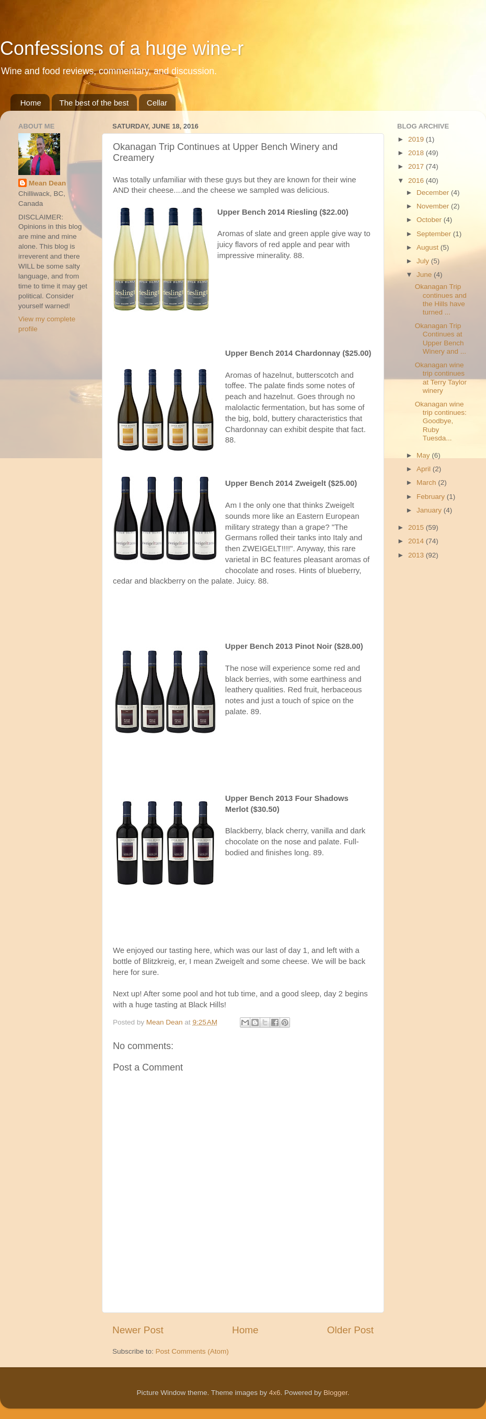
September (434, 234)
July (423, 261)
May (424, 455)
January (430, 510)
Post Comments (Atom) (192, 1351)
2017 (417, 166)
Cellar (157, 102)
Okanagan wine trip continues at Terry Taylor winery (441, 377)
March (427, 482)
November (433, 206)
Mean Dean (47, 183)
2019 (417, 139)
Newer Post (138, 1329)
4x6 (275, 1393)
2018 (417, 153)
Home (30, 102)
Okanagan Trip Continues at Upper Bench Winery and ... (440, 338)
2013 (417, 555)
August (428, 247)
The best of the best (94, 102)
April (424, 469)
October (430, 220)
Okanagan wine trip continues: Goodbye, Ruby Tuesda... (441, 421)
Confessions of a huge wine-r (122, 48)
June (425, 274)
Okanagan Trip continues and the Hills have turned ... (441, 299)
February (431, 497)
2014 (417, 541)
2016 (417, 180)
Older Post (350, 1329)
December (433, 192)
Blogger (335, 1393)
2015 (417, 527)
